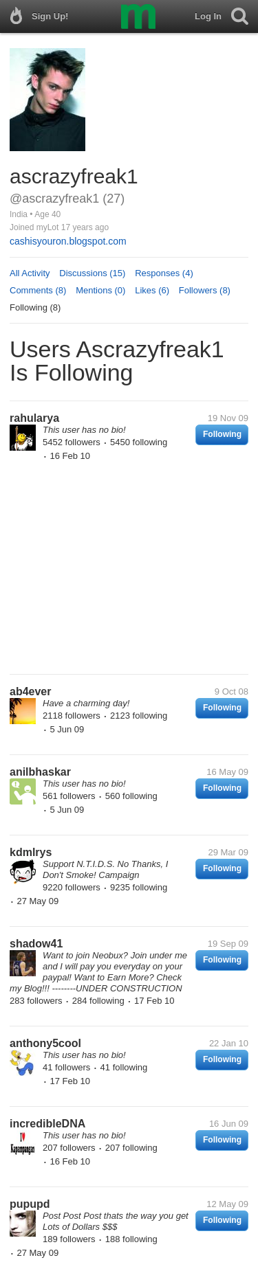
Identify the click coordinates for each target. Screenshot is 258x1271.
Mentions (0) (100, 290)
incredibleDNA (47, 1123)
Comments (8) (38, 290)
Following (222, 434)
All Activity (30, 273)
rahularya (34, 418)
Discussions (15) (92, 273)
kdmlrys (31, 852)
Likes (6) (152, 290)
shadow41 (36, 943)
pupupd (30, 1204)
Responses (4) (164, 273)
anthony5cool (45, 1043)
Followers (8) (204, 290)
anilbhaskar (40, 772)
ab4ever (31, 691)
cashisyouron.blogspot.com (68, 241)
